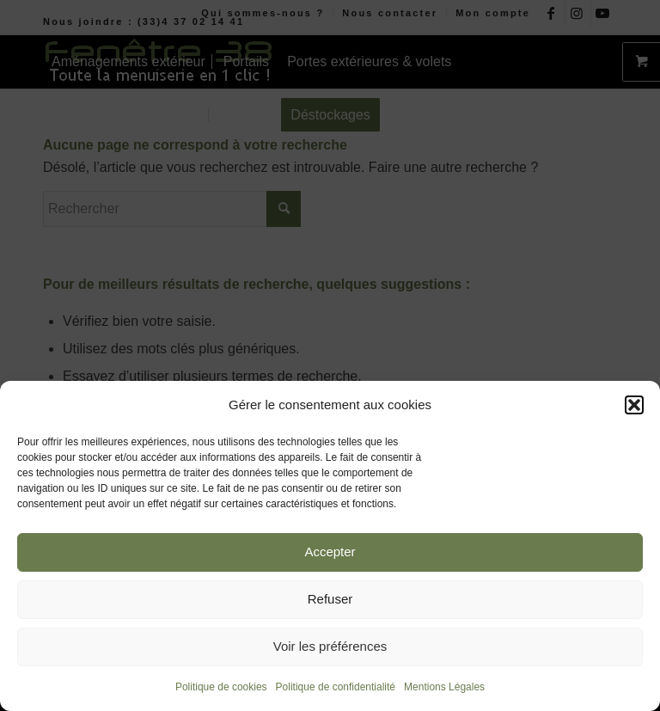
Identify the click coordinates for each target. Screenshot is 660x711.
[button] (634, 405)
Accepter (329, 551)
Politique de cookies (221, 687)
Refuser (330, 598)
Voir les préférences (330, 646)
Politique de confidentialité (335, 687)
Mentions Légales (444, 687)
